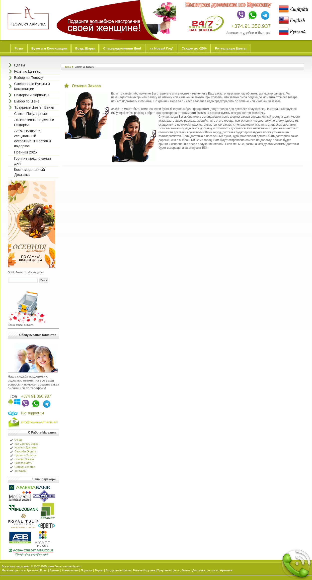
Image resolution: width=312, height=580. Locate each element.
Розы (18, 48)
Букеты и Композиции (49, 48)
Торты (99, 570)
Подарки (86, 570)
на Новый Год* (161, 48)
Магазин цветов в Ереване (20, 570)
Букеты (55, 570)
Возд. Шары (85, 48)
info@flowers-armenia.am (39, 422)
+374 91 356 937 (36, 396)
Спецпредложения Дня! (122, 48)
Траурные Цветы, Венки (173, 570)
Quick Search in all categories (26, 272)
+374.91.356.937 (251, 26)
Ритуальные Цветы (230, 48)
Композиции (70, 570)
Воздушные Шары (118, 570)
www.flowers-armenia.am (63, 566)
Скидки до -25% (194, 48)
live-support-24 (32, 413)
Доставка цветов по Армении (212, 570)
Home (67, 66)
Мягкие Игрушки (144, 570)
